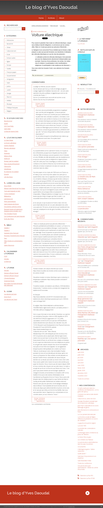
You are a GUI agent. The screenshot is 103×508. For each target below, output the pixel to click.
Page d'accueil (54, 25)
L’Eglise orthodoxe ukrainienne (40, 25)
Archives (51, 18)
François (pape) (11, 72)
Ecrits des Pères (9, 219)
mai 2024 (80, 360)
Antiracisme (10, 40)
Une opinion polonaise (86, 147)
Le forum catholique (10, 143)
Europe (9, 65)
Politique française (12, 108)
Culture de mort (11, 51)
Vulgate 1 (7, 228)
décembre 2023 (82, 373)
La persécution (83, 208)
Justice (9, 86)
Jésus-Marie (7, 186)
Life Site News (8, 177)
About (61, 18)
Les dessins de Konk (10, 294)
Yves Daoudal (82, 273)
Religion (9, 111)
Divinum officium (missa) (11, 276)
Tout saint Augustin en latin (12, 191)
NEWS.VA (7, 159)
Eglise (8, 61)
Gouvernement (11, 76)
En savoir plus (71, 506)
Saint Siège (7, 129)
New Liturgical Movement (11, 164)
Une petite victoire (84, 167)
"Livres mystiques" (9, 194)
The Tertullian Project (10, 214)
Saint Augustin (83, 137)
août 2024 (81, 352)
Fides (5, 151)
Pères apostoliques (10, 201)
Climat (8, 47)
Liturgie (9, 93)
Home (41, 18)
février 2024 (81, 368)
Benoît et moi (8, 121)
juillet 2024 (81, 355)
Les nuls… (62, 25)
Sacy (5, 238)
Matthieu (81, 339)
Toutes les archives (83, 379)
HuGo (80, 327)
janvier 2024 (81, 370)
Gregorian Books (9, 281)
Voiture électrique (47, 35)
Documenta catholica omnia (12, 207)
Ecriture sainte (11, 58)
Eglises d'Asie (8, 156)
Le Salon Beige (8, 140)
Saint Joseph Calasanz (86, 198)
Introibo (6, 259)
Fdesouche (7, 166)
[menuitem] (41, 18)
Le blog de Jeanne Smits (11, 131)
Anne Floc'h (7, 297)
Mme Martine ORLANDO (86, 313)
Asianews (7, 153)
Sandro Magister (9, 146)
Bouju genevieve (84, 299)
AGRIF (6, 124)
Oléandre (81, 227)
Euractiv (6, 174)
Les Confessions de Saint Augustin (14, 216)
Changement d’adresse (86, 127)
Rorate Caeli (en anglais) (11, 161)
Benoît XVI (10, 44)
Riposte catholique (9, 148)
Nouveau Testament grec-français (14, 236)
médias (9, 100)
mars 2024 (81, 365)
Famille (9, 69)
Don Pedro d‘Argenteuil (86, 247)
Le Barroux (7, 261)
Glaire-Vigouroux (9, 245)
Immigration (10, 79)
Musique (9, 104)
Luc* (79, 261)
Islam (8, 83)
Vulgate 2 (7, 230)
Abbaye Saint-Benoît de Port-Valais (14, 188)
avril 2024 (80, 363)
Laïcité (9, 90)
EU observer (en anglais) (11, 172)
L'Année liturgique (9, 278)
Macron (9, 97)
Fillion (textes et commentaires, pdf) (13, 242)
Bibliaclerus (7, 196)
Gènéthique (7, 169)
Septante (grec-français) (11, 233)
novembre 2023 (82, 376)
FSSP (5, 256)
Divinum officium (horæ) (11, 273)
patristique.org (8, 199)
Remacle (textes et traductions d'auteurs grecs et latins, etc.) (13, 210)
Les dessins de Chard (10, 299)
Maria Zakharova (84, 189)
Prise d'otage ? (83, 157)
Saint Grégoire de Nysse (11, 204)
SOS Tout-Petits (9, 126)
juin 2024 (80, 357)
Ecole (8, 54)
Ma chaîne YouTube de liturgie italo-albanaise (13, 284)
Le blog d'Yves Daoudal (51, 7)
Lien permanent (38, 75)
